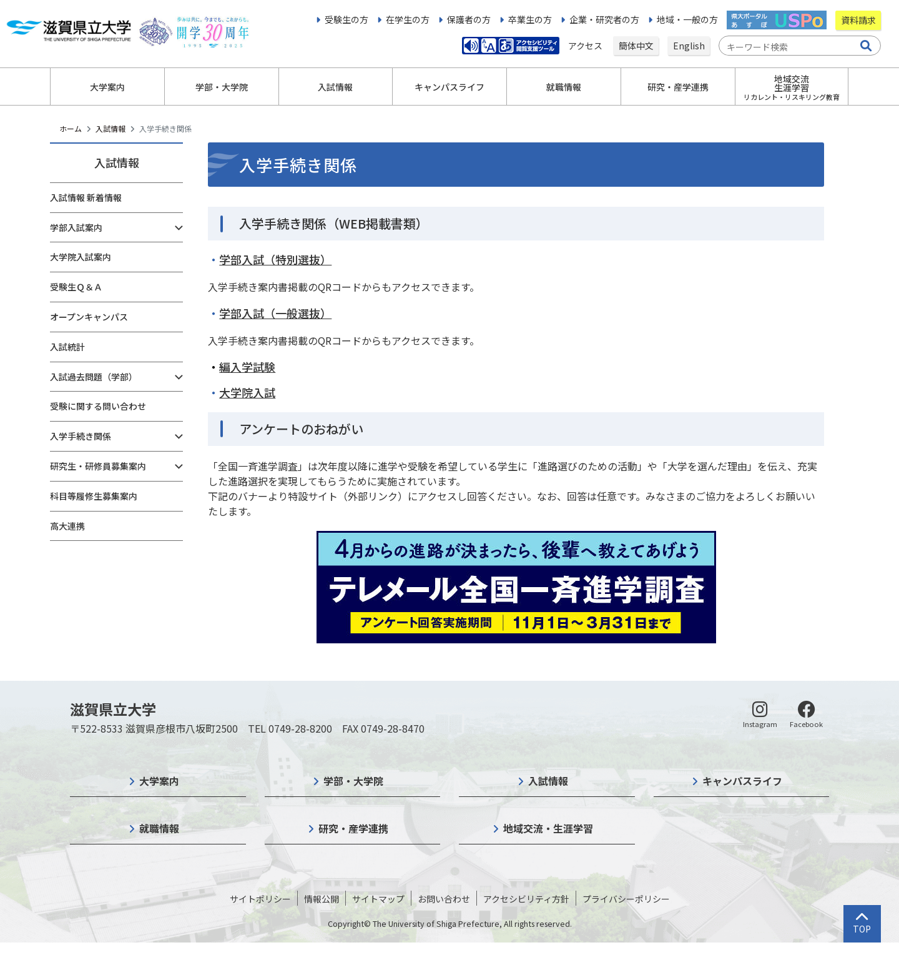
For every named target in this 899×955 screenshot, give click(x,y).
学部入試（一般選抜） (275, 313)
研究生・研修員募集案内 (98, 466)
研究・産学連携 (353, 828)
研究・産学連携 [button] (678, 87)
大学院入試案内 (80, 256)
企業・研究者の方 (604, 19)
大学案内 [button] (107, 87)
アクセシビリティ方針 (526, 899)
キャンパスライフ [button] (449, 87)
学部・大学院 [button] (221, 87)
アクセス (586, 45)
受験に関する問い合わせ (98, 406)
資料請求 (858, 20)
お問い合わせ (444, 899)
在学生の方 (408, 19)
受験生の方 (346, 19)
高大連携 (67, 526)
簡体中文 (636, 45)
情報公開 (321, 899)
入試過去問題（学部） (93, 376)
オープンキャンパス (89, 316)
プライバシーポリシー (626, 899)
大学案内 (159, 780)
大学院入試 (247, 392)
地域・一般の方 (687, 19)
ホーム (70, 128)
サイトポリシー (260, 899)
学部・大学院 (353, 780)
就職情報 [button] (563, 87)
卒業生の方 (530, 19)
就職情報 (159, 828)
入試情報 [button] (335, 87)
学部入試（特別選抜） (275, 259)
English (689, 45)
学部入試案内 (76, 227)
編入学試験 (247, 367)
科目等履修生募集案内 (93, 496)
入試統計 (67, 346)
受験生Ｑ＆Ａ (76, 286)
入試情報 (110, 128)
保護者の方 (469, 19)
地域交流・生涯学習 (548, 828)
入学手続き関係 (80, 436)
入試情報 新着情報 (86, 197)
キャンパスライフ (742, 780)
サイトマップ (378, 899)
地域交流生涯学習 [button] (792, 87)
